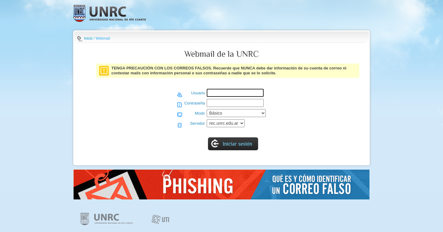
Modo (200, 113)
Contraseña (194, 103)
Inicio (88, 38)
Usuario (198, 93)
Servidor (197, 123)
